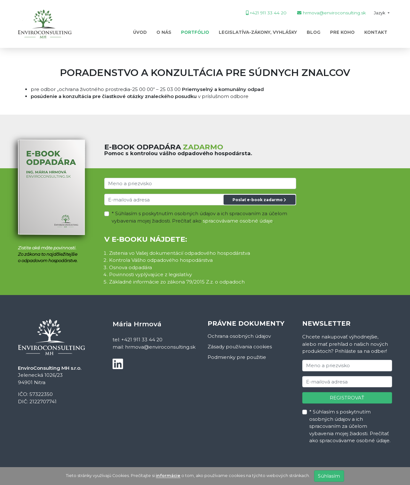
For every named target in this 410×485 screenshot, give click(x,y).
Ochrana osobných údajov (239, 336)
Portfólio (195, 32)
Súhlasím (329, 476)
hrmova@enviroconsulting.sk (160, 347)
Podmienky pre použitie (237, 357)
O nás (163, 32)
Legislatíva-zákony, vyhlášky (258, 32)
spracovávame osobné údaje (238, 221)
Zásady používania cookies (240, 347)
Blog (313, 32)
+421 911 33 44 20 (141, 340)
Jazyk (380, 12)
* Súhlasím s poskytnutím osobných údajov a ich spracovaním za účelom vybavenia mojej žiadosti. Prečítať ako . (199, 217)
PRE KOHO (342, 32)
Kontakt (375, 32)
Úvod (140, 32)
